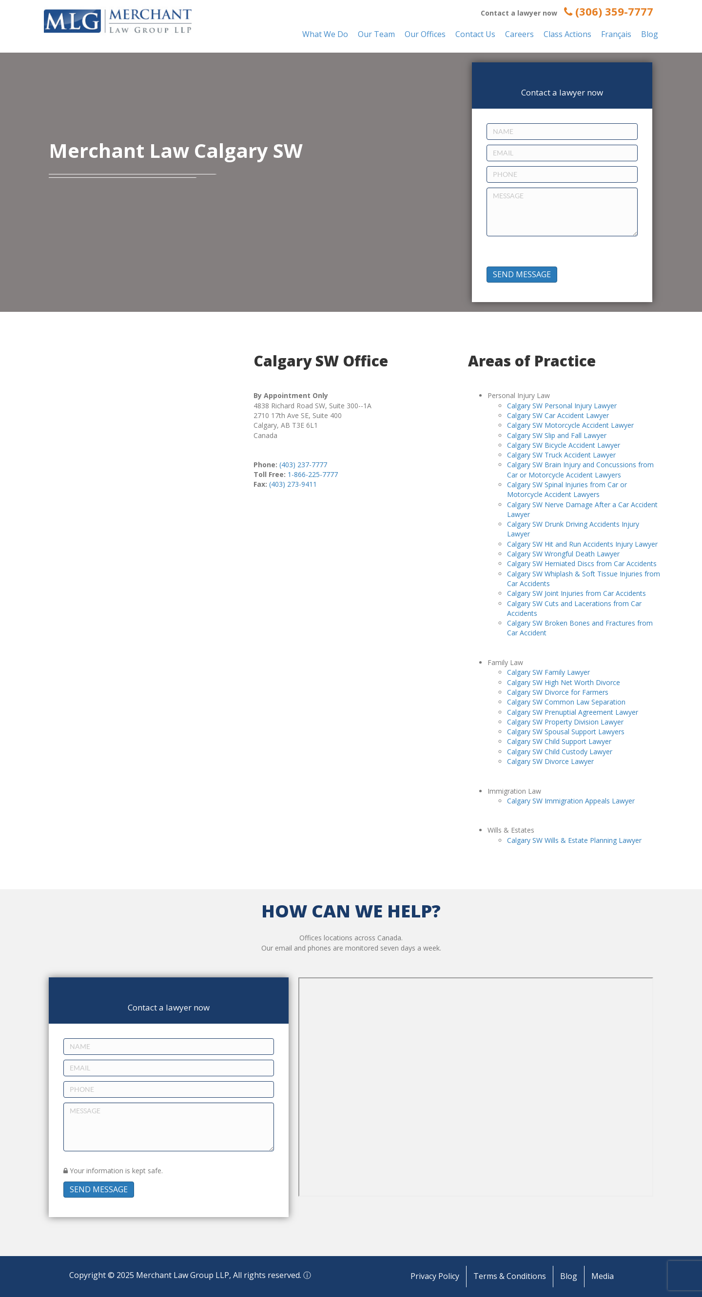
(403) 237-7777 (303, 464)
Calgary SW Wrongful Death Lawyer (563, 553)
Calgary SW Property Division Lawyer (565, 721)
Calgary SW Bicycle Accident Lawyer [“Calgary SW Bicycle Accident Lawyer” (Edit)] (563, 445)
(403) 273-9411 (293, 484)
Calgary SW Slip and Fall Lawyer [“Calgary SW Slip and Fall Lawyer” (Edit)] (556, 435)
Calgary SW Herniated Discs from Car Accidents (582, 563)
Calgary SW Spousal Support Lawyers (565, 731)
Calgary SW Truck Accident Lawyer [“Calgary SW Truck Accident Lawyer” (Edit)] (561, 454)
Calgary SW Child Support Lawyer (559, 741)
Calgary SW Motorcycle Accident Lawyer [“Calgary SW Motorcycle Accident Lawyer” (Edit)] (570, 425)
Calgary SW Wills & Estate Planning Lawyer (574, 840)
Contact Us (475, 34)
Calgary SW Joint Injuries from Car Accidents (576, 593)
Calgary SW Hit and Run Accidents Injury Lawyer (582, 544)
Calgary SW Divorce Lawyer (550, 761)
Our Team (376, 34)
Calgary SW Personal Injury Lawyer (562, 405)
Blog (649, 34)
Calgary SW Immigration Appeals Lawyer (571, 800)
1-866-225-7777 (313, 474)
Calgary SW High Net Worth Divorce (563, 682)
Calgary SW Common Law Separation (566, 701)
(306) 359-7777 (608, 11)
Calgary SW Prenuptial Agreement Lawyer (572, 712)
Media (602, 1276)
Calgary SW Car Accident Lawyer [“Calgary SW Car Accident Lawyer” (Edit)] (558, 415)
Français (616, 34)
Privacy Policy (434, 1276)
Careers (519, 34)
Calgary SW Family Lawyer (548, 672)
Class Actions (567, 34)
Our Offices (425, 34)
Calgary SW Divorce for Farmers (557, 692)
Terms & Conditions (509, 1276)
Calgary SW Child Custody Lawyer (559, 751)
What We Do (325, 34)
